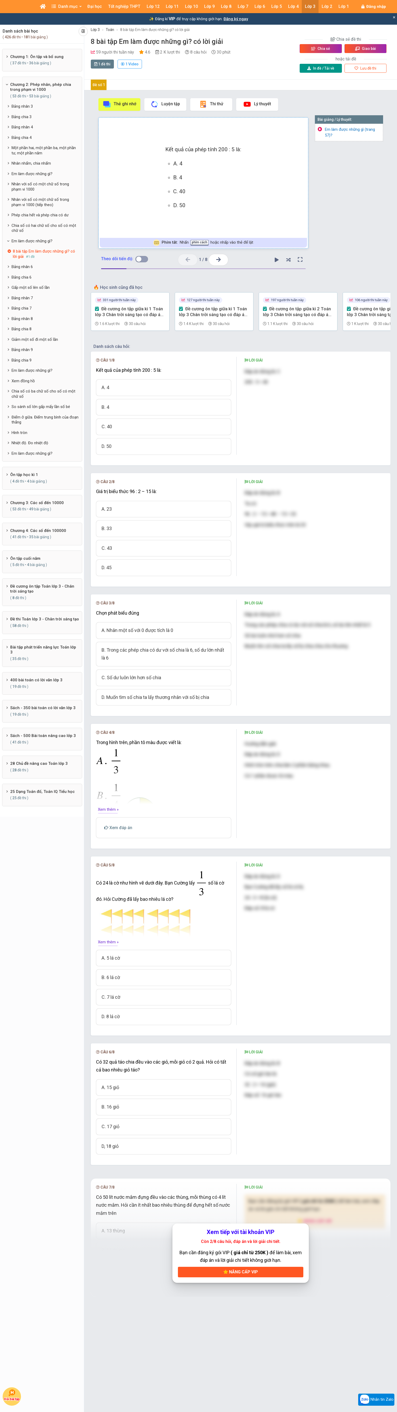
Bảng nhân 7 (22, 298)
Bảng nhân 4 (22, 127)
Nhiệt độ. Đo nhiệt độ (30, 443)
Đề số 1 (99, 85)
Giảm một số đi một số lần (35, 339)
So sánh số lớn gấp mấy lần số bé (41, 406)
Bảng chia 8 (21, 329)
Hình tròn (19, 432)
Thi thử (211, 104)
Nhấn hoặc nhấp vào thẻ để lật (203, 242)
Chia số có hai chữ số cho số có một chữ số (44, 228)
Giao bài (365, 48)
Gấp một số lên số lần (31, 287)
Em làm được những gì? (32, 173)
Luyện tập (165, 104)
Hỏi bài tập (11, 1395)
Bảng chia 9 (21, 360)
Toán (110, 30)
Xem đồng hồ (23, 381)
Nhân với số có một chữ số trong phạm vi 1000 (40, 187)
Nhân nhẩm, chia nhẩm (31, 163)
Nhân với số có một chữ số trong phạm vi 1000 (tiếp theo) (40, 202)
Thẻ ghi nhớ (119, 104)
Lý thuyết (257, 104)
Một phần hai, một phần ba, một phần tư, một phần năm (44, 150)
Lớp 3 (95, 30)
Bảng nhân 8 (22, 318)
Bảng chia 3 (21, 116)
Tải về (320, 68)
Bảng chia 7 (21, 308)
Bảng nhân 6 (22, 266)
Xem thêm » (108, 809)
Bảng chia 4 (21, 137)
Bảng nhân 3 (22, 106)
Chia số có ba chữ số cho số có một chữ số (43, 394)
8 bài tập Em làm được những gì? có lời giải (155, 30)
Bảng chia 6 (21, 277)
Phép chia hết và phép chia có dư (40, 215)
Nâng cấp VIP (240, 1271)
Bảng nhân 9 (22, 349)
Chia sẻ (320, 48)
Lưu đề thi (365, 68)
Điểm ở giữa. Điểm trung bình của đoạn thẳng (45, 420)
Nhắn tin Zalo (376, 1399)
